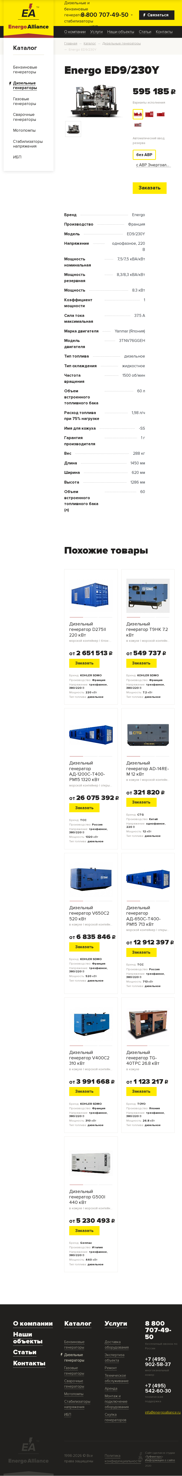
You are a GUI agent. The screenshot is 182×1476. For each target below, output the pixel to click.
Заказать (149, 188)
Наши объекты (120, 32)
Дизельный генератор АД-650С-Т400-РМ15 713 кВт (148, 918)
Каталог (25, 48)
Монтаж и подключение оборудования (117, 1402)
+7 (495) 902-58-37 (158, 1362)
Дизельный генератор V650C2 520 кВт (91, 916)
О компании (75, 32)
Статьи (145, 32)
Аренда (111, 1389)
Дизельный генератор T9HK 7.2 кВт (148, 632)
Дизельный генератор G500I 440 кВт (91, 1199)
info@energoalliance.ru (163, 1412)
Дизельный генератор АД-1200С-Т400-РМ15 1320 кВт (91, 774)
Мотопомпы (73, 1394)
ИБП (67, 1415)
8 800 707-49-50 (104, 15)
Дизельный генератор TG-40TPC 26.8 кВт (148, 1060)
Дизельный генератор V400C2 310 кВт (91, 1060)
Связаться (155, 15)
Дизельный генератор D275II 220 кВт (91, 632)
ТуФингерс (154, 1457)
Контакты (164, 32)
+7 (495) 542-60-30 (158, 1389)
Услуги (96, 32)
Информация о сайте (160, 1460)
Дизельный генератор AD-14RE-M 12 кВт (148, 771)
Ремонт (111, 1368)
